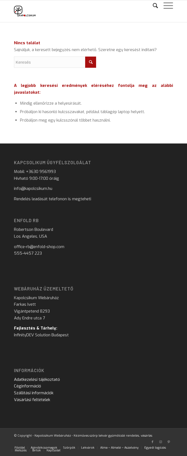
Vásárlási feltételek (32, 399)
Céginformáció (27, 386)
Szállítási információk (33, 393)
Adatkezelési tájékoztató (37, 379)
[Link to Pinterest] (169, 442)
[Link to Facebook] (152, 442)
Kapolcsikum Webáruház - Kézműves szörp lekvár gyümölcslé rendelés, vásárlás (93, 436)
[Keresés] (152, 5)
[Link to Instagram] (161, 442)
